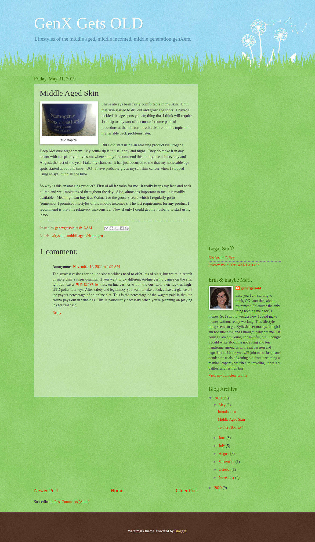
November (227, 478)
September (227, 462)
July (222, 446)
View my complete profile (228, 375)
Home (117, 490)
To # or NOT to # (231, 428)
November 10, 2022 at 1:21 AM (96, 267)
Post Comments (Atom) (71, 502)
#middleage (75, 236)
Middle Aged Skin (231, 419)
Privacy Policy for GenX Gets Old (234, 265)
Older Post (187, 490)
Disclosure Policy (222, 258)
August (224, 454)
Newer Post (46, 490)
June (222, 438)
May (222, 405)
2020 (218, 488)
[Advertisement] (116, 441)
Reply (57, 313)
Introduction (227, 412)
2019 (218, 398)
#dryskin (58, 236)
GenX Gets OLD (88, 23)
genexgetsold (251, 288)
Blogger (180, 531)
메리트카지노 (87, 284)
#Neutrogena (94, 236)
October (225, 469)
